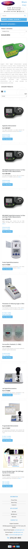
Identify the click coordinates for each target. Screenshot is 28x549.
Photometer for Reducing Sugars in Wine (13, 303)
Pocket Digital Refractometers (10, 262)
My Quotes (14, 516)
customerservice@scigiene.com (15, 534)
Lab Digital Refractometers (9, 388)
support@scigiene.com (18, 532)
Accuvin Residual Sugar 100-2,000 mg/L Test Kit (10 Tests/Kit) (13, 472)
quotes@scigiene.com (19, 530)
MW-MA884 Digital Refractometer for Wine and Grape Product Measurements (13, 170)
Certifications (16, 7)
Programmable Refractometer (10, 426)
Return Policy (14, 502)
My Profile (14, 511)
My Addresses (14, 514)
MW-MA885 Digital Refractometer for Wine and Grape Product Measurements (13, 216)
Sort (26, 94)
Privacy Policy (14, 500)
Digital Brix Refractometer (9, 126)
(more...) (20, 131)
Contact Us (20, 11)
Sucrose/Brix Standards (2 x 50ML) (11, 344)
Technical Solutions (10, 11)
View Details (7, 139)
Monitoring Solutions (14, 9)
